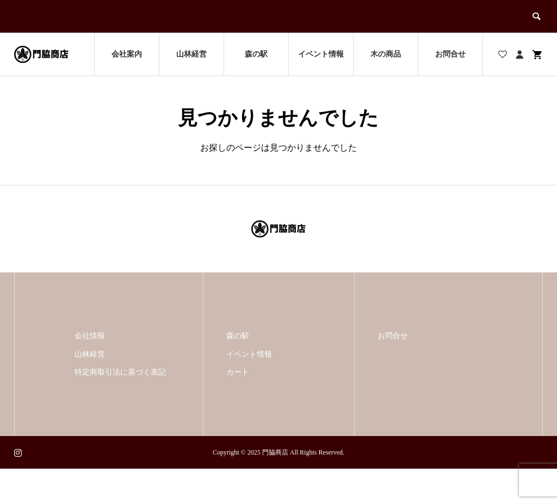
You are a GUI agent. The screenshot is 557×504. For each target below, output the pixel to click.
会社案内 (127, 54)
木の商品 (385, 54)
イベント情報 (321, 54)
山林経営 (191, 54)
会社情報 (90, 336)
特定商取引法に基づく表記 (120, 372)
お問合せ (450, 54)
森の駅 (256, 54)
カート (237, 372)
